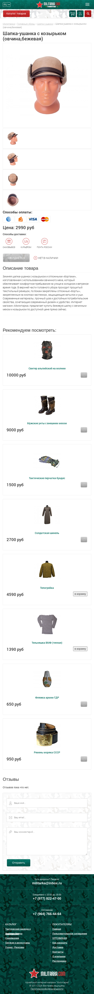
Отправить (18, 862)
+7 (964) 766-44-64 (47, 914)
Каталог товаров (16, 13)
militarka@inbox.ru (47, 883)
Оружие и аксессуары (17, 942)
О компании (58, 956)
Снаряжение (12, 938)
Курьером (26, 243)
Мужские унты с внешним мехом (47, 423)
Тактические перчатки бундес (47, 478)
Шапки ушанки (45, 23)
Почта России (44, 243)
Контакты (58, 951)
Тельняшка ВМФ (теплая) (47, 642)
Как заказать (59, 942)
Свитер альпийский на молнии (47, 368)
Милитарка (9, 23)
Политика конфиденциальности (47, 988)
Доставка (57, 947)
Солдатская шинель (47, 533)
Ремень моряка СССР (47, 752)
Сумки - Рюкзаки (14, 947)
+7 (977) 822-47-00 (47, 898)
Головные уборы (26, 23)
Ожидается (16, 258)
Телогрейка (47, 588)
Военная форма (13, 933)
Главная (56, 929)
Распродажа (59, 961)
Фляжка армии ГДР (47, 697)
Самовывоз (9, 243)
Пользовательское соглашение (69, 933)
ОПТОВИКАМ (59, 938)
